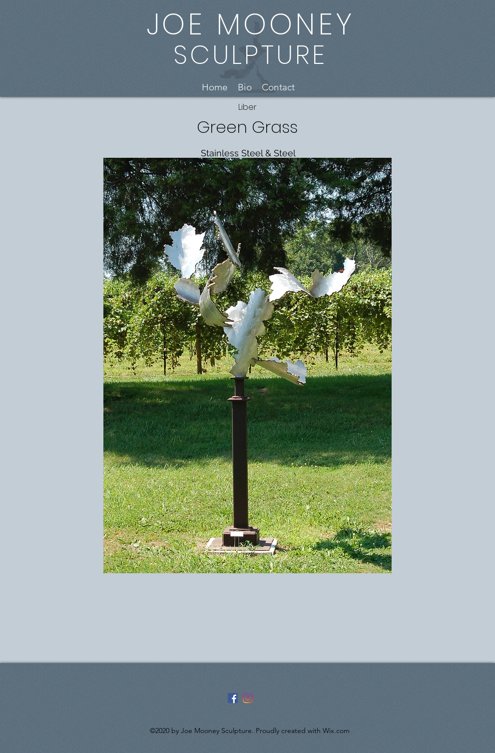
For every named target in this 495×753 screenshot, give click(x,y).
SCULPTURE (250, 54)
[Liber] (247, 107)
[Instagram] (248, 698)
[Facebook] (233, 698)
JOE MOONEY (250, 24)
